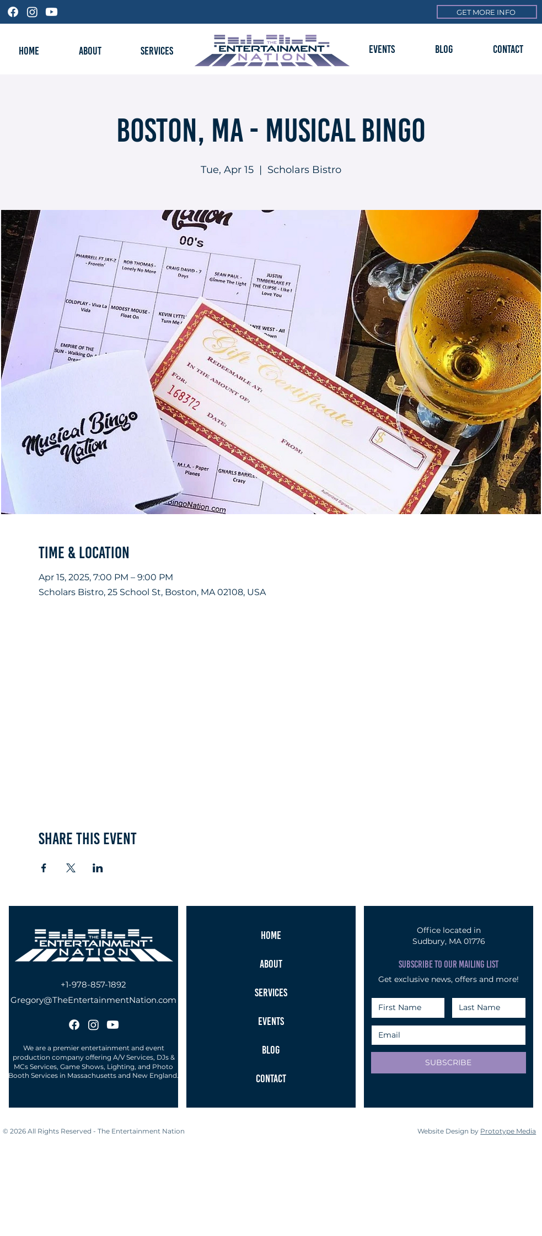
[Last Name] (485, 1008)
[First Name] (405, 1008)
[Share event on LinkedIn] (98, 867)
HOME (271, 935)
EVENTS (271, 1021)
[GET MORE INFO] (487, 12)
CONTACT (271, 1078)
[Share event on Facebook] (44, 867)
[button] (382, 49)
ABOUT (271, 963)
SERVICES (271, 992)
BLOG (271, 1049)
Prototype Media (508, 1131)
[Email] (445, 1035)
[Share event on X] (71, 867)
